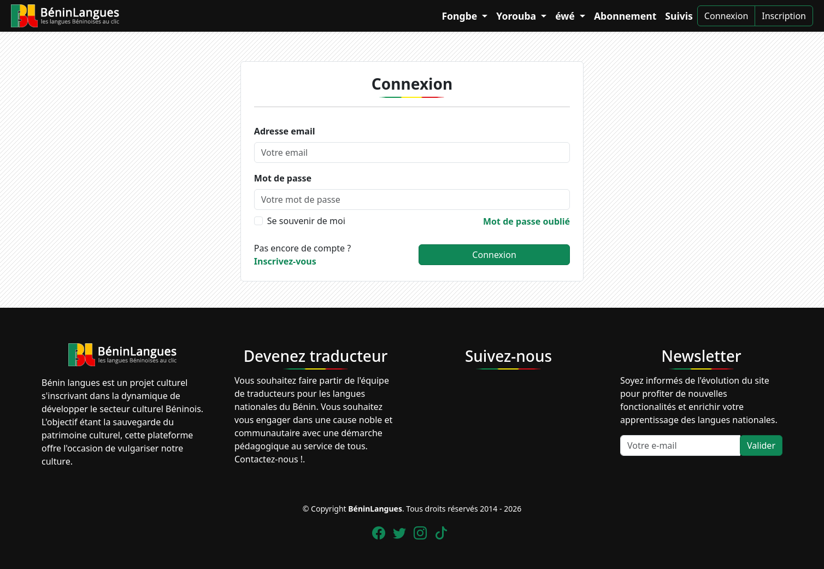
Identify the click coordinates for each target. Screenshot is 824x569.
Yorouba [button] (517, 15)
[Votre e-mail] (680, 445)
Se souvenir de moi (306, 221)
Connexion (726, 16)
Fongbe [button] (460, 15)
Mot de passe (282, 178)
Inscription (784, 16)
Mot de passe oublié (526, 221)
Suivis (679, 15)
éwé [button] (566, 15)
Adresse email (284, 131)
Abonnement (625, 15)
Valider (761, 445)
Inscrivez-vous (285, 261)
